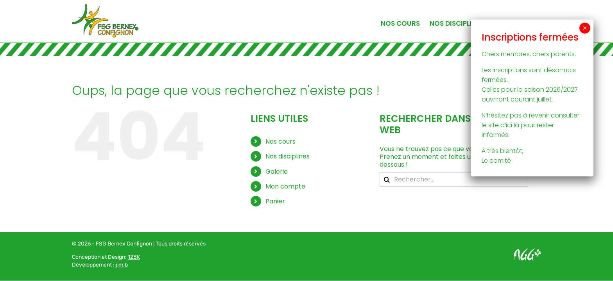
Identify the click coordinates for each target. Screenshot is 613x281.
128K (134, 257)
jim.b (122, 264)
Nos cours (280, 141)
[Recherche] (387, 180)
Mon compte (285, 186)
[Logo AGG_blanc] (527, 251)
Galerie (276, 171)
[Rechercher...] (454, 180)
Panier (275, 201)
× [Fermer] (585, 28)
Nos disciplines (287, 156)
